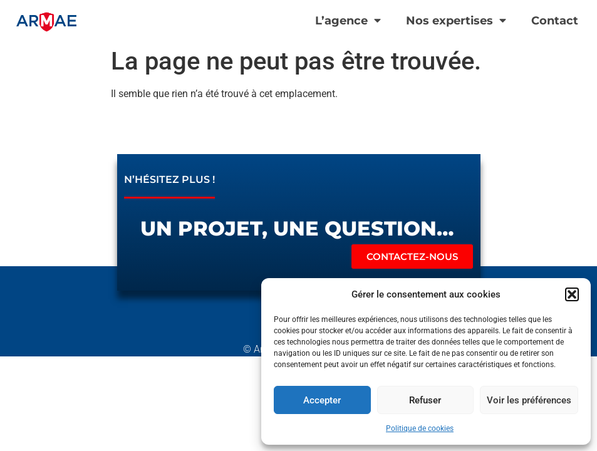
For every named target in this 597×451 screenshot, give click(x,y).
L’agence (348, 21)
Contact (554, 20)
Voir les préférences (529, 400)
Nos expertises (456, 21)
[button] (572, 294)
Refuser (425, 400)
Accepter (322, 400)
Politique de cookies (420, 428)
